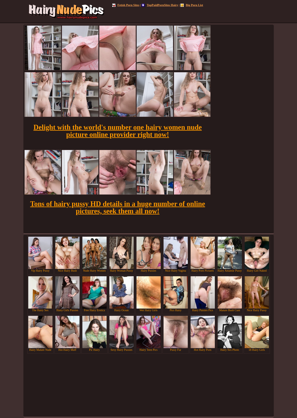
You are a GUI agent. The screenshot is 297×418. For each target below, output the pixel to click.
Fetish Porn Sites (125, 5)
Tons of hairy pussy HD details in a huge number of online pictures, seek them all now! (117, 207)
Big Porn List (192, 5)
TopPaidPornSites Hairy (160, 5)
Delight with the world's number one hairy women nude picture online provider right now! (118, 131)
